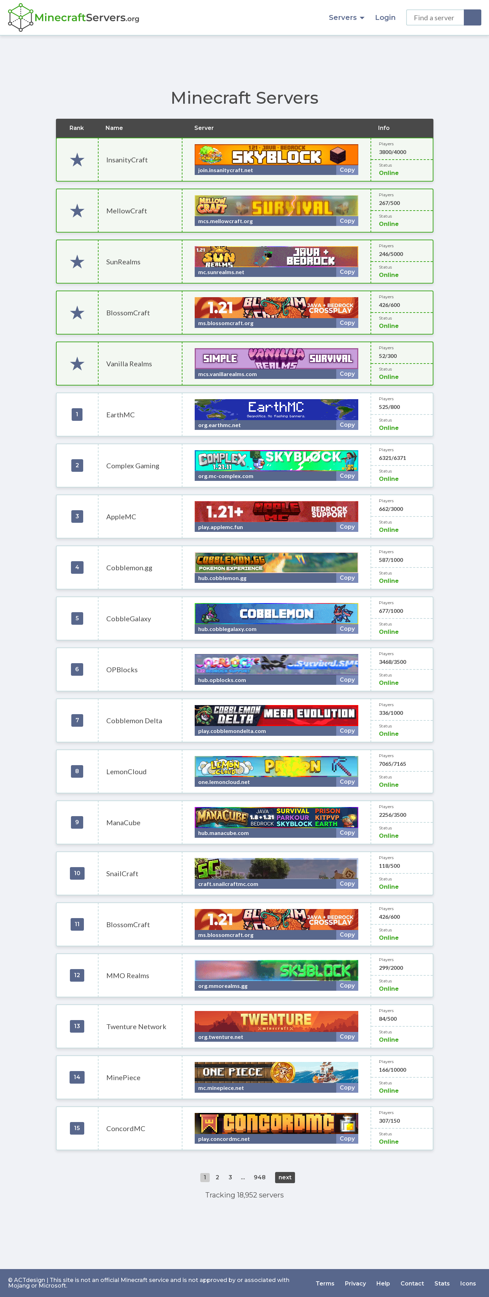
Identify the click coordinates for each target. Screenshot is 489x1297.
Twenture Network (136, 1026)
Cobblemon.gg (129, 567)
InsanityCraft (127, 159)
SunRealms (123, 261)
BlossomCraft (128, 312)
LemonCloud (126, 771)
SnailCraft (122, 873)
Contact (412, 1283)
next (285, 1177)
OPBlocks (122, 669)
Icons (468, 1283)
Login (385, 17)
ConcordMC (125, 1128)
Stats (442, 1283)
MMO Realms (127, 975)
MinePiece (123, 1077)
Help (383, 1283)
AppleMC (121, 516)
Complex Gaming (132, 465)
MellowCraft (126, 210)
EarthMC (120, 414)
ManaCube (123, 822)
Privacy (355, 1283)
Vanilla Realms (129, 363)
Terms (325, 1283)
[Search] (472, 17)
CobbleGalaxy (128, 618)
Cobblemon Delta (134, 720)
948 (260, 1177)
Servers (347, 17)
